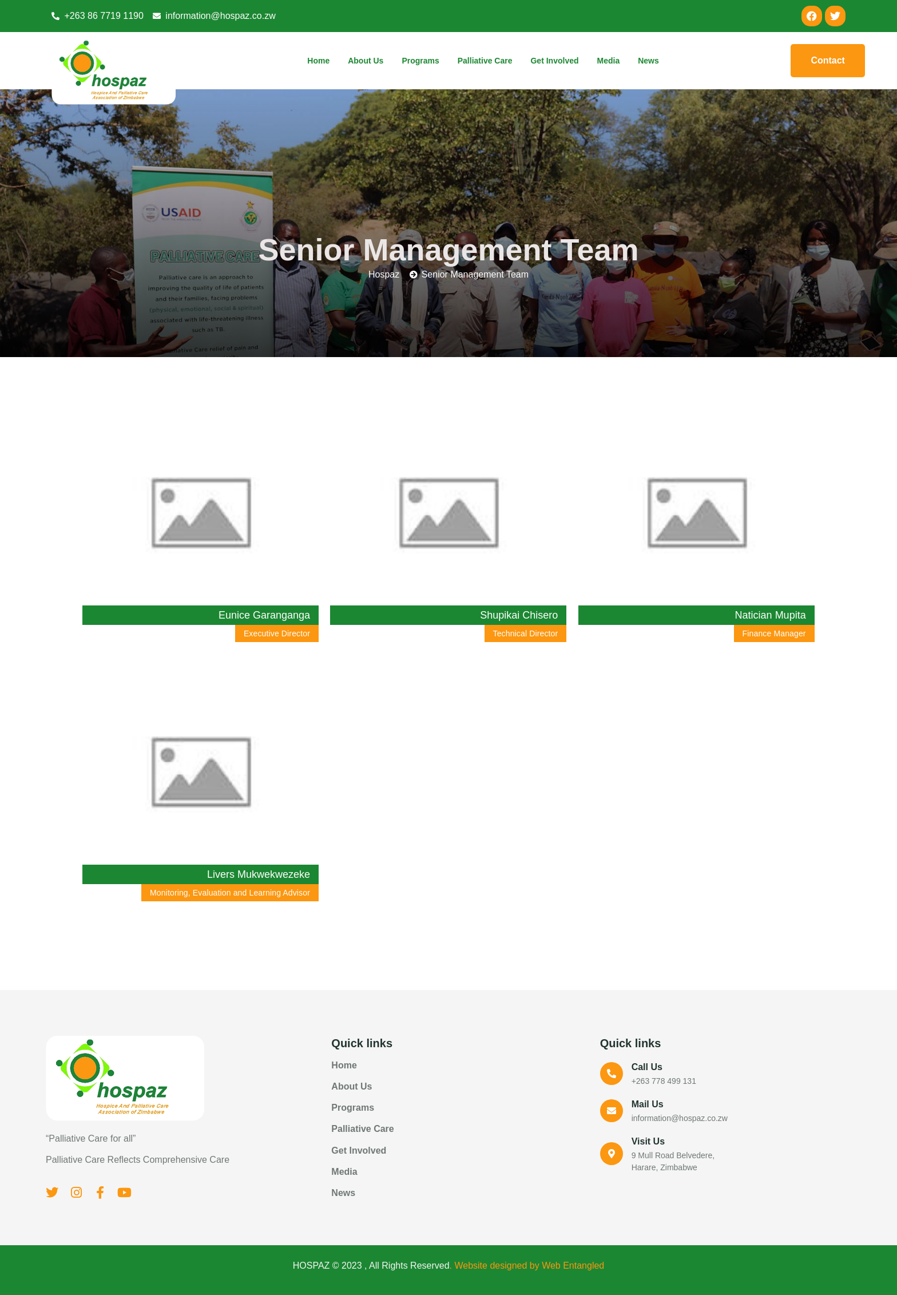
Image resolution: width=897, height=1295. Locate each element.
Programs (420, 60)
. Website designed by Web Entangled (527, 1265)
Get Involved (554, 60)
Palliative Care (485, 60)
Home (318, 60)
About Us (365, 60)
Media (608, 60)
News (648, 60)
